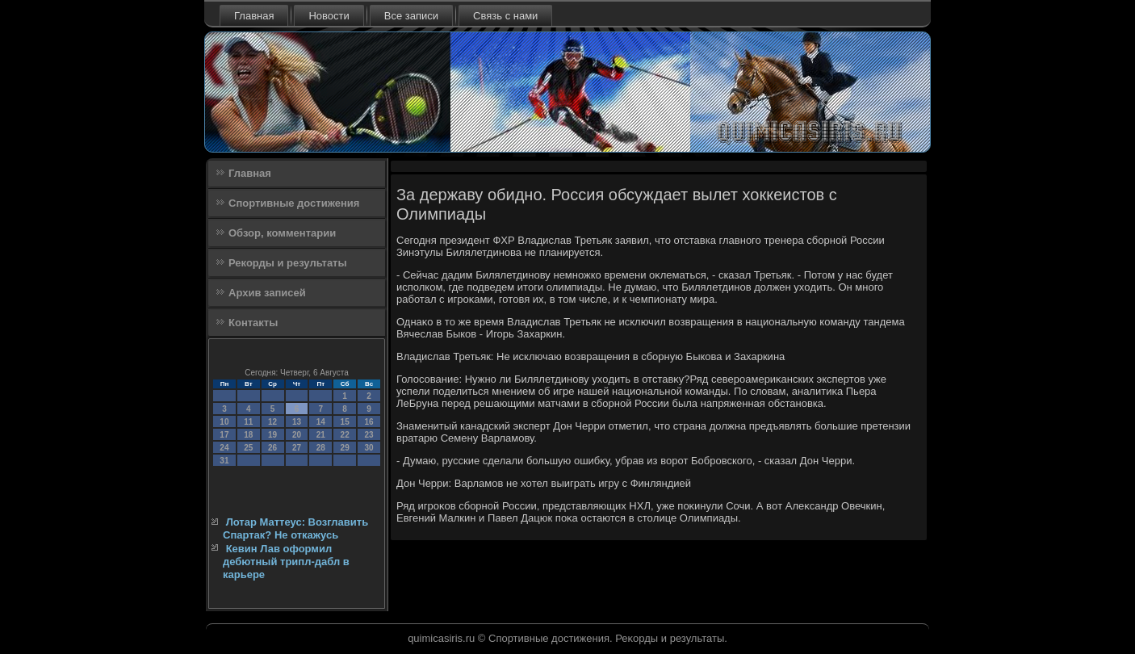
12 (272, 421)
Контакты (253, 323)
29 (345, 447)
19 (272, 434)
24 (224, 447)
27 (296, 447)
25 (248, 447)
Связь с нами (505, 16)
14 (320, 421)
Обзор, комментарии (282, 233)
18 (248, 434)
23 (368, 434)
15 (345, 421)
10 (224, 421)
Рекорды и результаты (287, 263)
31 (224, 460)
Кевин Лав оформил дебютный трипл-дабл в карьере (286, 562)
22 (345, 434)
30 (368, 447)
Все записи (411, 16)
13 (296, 421)
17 (224, 434)
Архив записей (267, 293)
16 (368, 421)
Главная (254, 16)
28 (320, 447)
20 (296, 434)
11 (248, 421)
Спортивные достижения (293, 203)
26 (272, 447)
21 (320, 434)
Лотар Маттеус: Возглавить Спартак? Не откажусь (295, 528)
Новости (328, 16)
